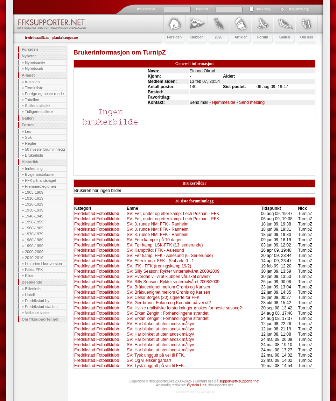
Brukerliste (34, 155)
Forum (28, 125)
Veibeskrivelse (37, 312)
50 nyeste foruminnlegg (45, 149)
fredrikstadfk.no (37, 38)
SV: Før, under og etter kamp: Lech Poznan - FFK (173, 213)
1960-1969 (34, 228)
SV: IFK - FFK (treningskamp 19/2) (159, 266)
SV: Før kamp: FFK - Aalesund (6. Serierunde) (170, 255)
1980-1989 (34, 240)
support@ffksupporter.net (239, 381)
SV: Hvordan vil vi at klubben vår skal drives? (169, 276)
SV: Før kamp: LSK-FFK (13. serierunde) (165, 245)
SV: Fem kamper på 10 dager (154, 239)
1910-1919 (34, 198)
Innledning (34, 168)
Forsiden (30, 49)
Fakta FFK (34, 269)
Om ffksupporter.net (40, 319)
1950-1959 (34, 222)
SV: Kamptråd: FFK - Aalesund (155, 250)
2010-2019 (34, 258)
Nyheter (29, 56)
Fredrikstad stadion (41, 307)
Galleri (28, 118)
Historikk (30, 162)
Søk (28, 137)
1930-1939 (34, 210)
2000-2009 (34, 252)
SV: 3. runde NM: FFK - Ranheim (157, 224)
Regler (30, 143)
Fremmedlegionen (40, 186)
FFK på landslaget (40, 180)
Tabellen (32, 100)
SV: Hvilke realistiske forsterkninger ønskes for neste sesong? (184, 308)
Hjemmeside (224, 102)
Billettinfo (33, 289)
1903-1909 (34, 192)
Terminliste (34, 88)
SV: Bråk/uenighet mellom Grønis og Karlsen (168, 287)
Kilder (30, 275)
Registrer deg (299, 9)
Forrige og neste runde (44, 94)
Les (28, 131)
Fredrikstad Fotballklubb (96, 213)
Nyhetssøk (34, 68)
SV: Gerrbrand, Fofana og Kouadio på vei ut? (169, 302)
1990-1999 (34, 246)
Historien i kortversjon (43, 264)
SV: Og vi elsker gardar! (149, 360)
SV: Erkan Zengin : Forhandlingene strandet (168, 313)
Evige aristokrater (40, 174)
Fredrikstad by (37, 301)
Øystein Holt (196, 385)
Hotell (30, 295)
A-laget (28, 75)
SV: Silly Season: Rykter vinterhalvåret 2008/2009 (173, 271)
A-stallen (32, 82)
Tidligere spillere (39, 111)
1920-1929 (34, 204)
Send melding (252, 102)
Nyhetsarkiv (35, 62)
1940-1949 (34, 216)
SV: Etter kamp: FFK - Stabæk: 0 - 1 (160, 260)
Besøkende (32, 282)
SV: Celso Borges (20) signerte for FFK (163, 297)
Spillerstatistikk (37, 105)
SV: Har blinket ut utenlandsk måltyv (160, 323)
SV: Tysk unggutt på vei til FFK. (156, 355)
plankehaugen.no (65, 38)
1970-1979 (34, 234)
